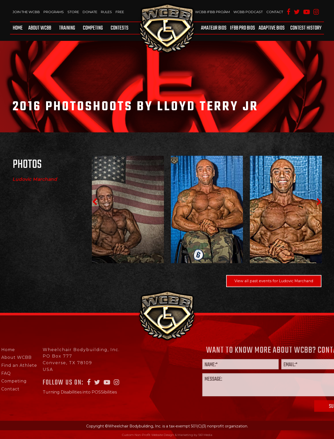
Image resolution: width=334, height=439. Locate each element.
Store (73, 12)
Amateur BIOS (213, 28)
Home (18, 28)
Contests (119, 28)
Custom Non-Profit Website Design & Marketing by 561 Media (167, 435)
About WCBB (39, 28)
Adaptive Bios (272, 28)
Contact (274, 12)
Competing (93, 28)
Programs (53, 12)
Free (120, 12)
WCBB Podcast (248, 12)
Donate (90, 12)
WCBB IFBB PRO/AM (212, 12)
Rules (106, 12)
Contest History (305, 28)
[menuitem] (18, 28)
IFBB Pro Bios (242, 28)
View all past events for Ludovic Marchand (273, 281)
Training (67, 28)
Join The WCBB (26, 12)
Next (318, 202)
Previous (94, 202)
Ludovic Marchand (35, 179)
